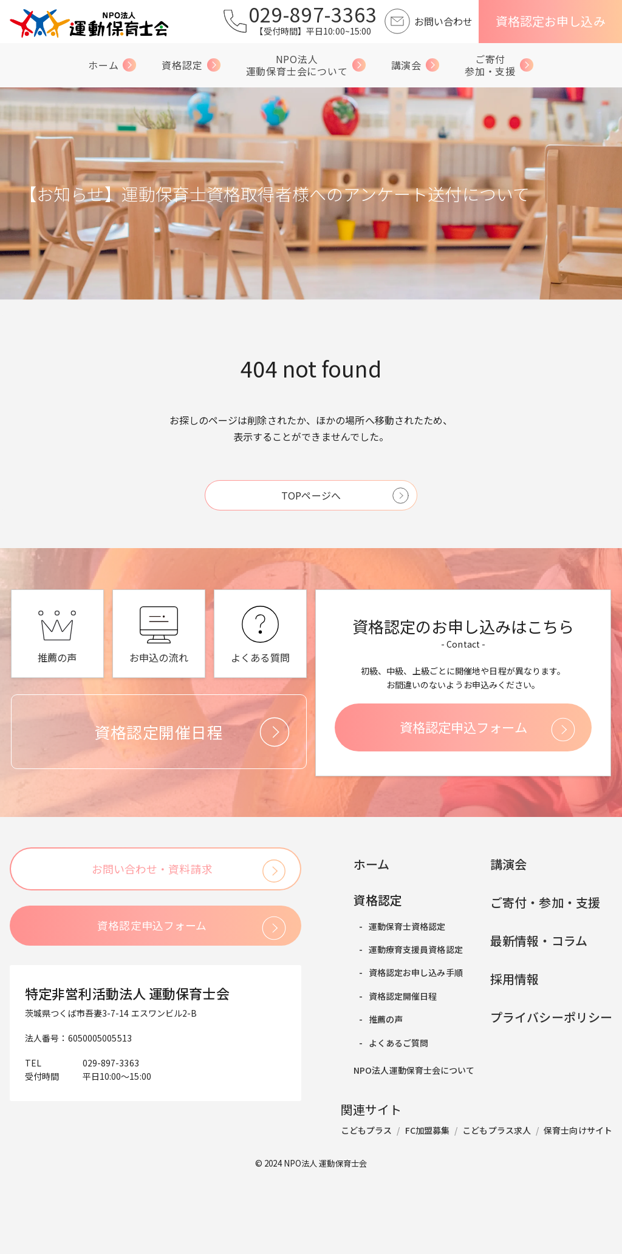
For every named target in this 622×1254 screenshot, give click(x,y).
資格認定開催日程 (389, 1072)
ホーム (112, 67)
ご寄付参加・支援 (499, 67)
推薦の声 (372, 1093)
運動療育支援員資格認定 (402, 1029)
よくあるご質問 (385, 1114)
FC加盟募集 (427, 1213)
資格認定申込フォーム (468, 806)
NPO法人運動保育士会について (306, 67)
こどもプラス (366, 1213)
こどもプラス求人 (496, 1213)
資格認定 (191, 67)
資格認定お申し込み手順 (402, 1051)
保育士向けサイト (578, 1213)
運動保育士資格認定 (393, 1008)
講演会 (415, 67)
